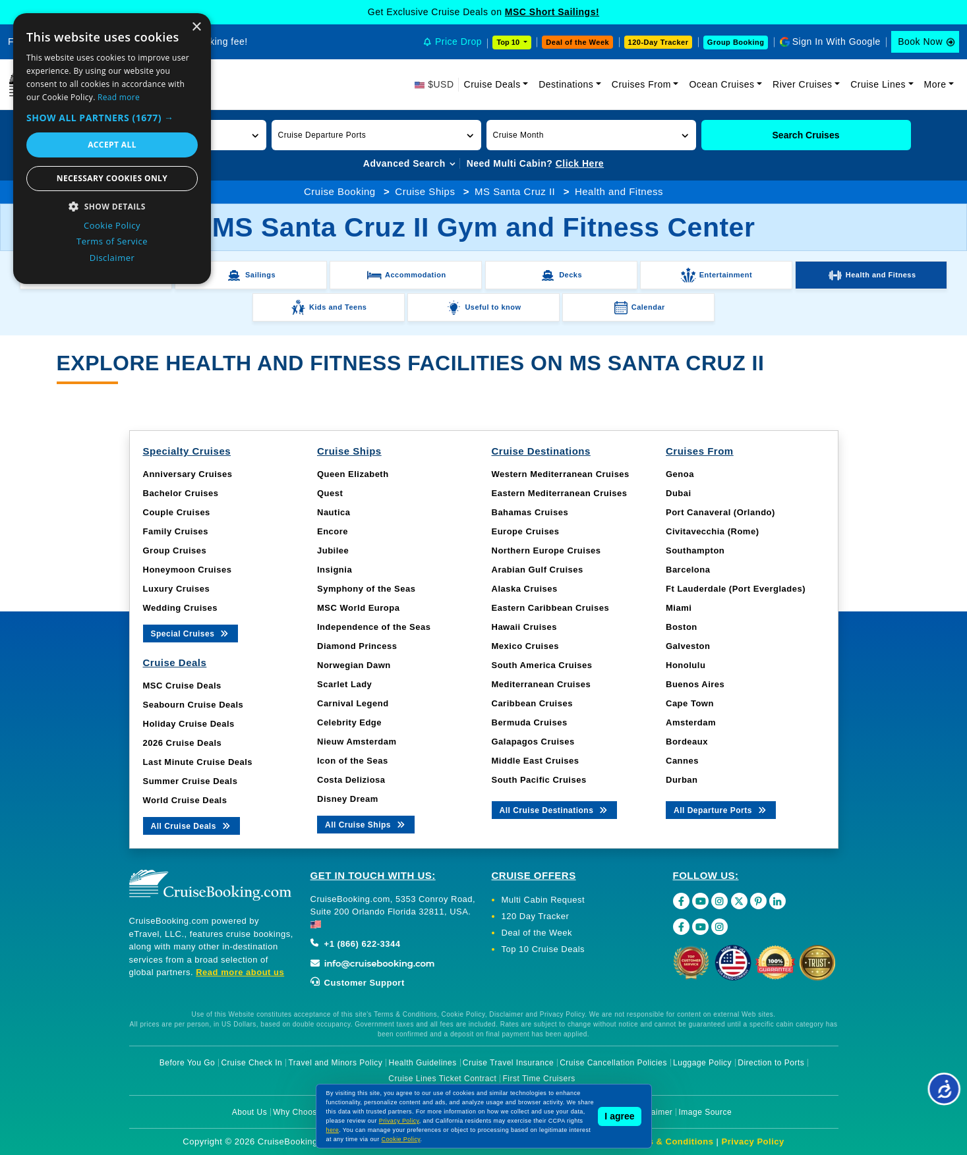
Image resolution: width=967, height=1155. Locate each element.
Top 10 (508, 42)
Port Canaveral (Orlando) (720, 512)
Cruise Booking (340, 191)
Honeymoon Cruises (187, 570)
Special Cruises (191, 632)
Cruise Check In (251, 1062)
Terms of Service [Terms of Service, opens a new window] (112, 241)
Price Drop (458, 41)
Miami (678, 608)
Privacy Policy (753, 1141)
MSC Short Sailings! (552, 12)
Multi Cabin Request (543, 900)
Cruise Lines (878, 84)
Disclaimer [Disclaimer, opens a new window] (112, 258)
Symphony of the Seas (366, 589)
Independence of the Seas (373, 627)
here (332, 1130)
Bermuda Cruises (530, 722)
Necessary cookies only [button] (112, 178)
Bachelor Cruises (181, 493)
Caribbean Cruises (532, 703)
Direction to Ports (771, 1062)
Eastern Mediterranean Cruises (560, 493)
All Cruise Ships (366, 824)
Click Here (580, 163)
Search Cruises (806, 135)
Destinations (566, 84)
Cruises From (641, 84)
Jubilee (333, 550)
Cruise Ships (425, 191)
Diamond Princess (357, 646)
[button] (376, 135)
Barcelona (688, 570)
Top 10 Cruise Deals (543, 949)
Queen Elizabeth (353, 474)
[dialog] (112, 148)
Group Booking (736, 42)
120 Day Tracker (536, 916)
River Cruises (803, 84)
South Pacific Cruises (539, 780)
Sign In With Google (836, 41)
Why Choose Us (303, 1112)
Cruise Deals (492, 84)
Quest (330, 493)
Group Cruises (175, 550)
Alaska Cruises (525, 589)
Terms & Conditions (670, 1141)
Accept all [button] (112, 144)
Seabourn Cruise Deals (193, 705)
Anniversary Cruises (188, 474)
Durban (682, 780)
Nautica (333, 512)
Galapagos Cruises (533, 742)
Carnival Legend (353, 703)
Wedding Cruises (180, 608)
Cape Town (690, 703)
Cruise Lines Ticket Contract (442, 1078)
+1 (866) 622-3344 (355, 944)
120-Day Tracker (658, 42)
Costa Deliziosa (351, 780)
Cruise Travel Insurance (508, 1062)
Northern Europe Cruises (546, 550)
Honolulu (685, 665)
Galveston (688, 646)
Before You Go (188, 1062)
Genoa (680, 474)
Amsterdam (691, 722)
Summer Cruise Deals (190, 781)
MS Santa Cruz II (515, 191)
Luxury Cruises (176, 589)
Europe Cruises (526, 531)
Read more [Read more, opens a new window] (119, 97)
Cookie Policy (401, 1139)
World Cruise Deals (185, 800)
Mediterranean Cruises (541, 684)
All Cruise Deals (191, 825)
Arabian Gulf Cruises (537, 570)
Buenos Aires (695, 684)
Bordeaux (687, 742)
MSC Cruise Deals (182, 685)
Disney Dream (347, 799)
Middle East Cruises (535, 761)
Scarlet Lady (344, 684)
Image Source (705, 1112)
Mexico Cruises (525, 646)
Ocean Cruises (721, 84)
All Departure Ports (721, 809)
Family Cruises (176, 531)
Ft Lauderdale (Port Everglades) (736, 589)
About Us (249, 1112)
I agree (619, 1116)
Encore (332, 531)
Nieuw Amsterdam (356, 742)
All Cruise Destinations (555, 809)
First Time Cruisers (539, 1078)
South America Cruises (542, 665)
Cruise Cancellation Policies (613, 1062)
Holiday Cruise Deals (189, 724)
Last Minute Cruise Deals (198, 762)
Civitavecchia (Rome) (712, 531)
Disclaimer (652, 1112)
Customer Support (357, 983)
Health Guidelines (422, 1062)
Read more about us (240, 972)
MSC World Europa (358, 608)
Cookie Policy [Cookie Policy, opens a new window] (112, 225)
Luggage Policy (702, 1062)
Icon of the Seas (352, 761)
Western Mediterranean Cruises (561, 474)
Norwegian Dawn (354, 665)
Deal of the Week (577, 42)
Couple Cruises (176, 512)
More (935, 84)
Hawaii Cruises (525, 627)
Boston (681, 627)
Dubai (678, 493)
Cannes (682, 761)
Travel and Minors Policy (335, 1062)
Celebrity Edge (349, 722)
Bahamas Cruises (530, 512)
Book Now (920, 41)
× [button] (196, 27)
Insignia (334, 570)
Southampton (695, 550)
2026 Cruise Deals (182, 743)
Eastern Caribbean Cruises (551, 608)
